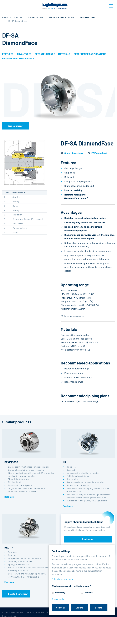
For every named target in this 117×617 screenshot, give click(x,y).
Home (4, 17)
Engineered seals (87, 17)
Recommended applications (90, 54)
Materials (64, 54)
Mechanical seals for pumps (61, 17)
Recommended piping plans (18, 58)
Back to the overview (18, 594)
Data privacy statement (79, 612)
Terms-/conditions (35, 612)
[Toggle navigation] (111, 6)
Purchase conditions (56, 612)
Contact (105, 612)
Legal (95, 612)
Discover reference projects (88, 547)
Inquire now (87, 539)
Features (7, 54)
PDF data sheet (99, 153)
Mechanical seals (35, 17)
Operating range (45, 54)
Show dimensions (73, 153)
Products (18, 17)
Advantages (24, 54)
